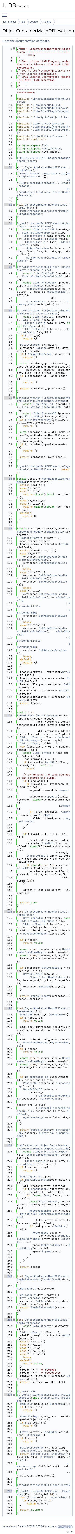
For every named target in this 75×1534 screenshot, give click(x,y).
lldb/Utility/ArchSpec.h (50, 126)
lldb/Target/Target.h (48, 123)
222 (8, 1145)
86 (8, 478)
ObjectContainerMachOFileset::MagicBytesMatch (43, 1321)
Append (46, 1251)
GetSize (59, 1226)
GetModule (57, 1014)
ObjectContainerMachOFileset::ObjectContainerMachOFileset (43, 225)
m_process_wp (35, 301)
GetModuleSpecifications (43, 190)
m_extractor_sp (37, 1077)
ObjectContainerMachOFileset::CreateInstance (43, 312)
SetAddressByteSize (53, 563)
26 (8, 167)
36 (8, 223)
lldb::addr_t (34, 285)
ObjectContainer (38, 248)
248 (8, 1276)
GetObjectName (50, 1245)
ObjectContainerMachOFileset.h (43, 100)
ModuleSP (26, 1014)
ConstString (28, 1416)
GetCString (32, 1435)
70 (8, 398)
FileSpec (29, 326)
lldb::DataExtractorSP (42, 1154)
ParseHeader (38, 1189)
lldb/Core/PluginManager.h (43, 112)
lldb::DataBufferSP (36, 232)
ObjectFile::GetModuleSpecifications (43, 1215)
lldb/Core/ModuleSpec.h (50, 108)
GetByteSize (56, 291)
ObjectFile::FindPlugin (48, 1453)
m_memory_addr (36, 257)
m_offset (46, 1456)
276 (8, 1394)
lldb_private (51, 148)
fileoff (27, 1469)
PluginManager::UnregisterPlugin (44, 211)
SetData (41, 348)
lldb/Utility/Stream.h (49, 136)
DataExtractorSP (32, 1447)
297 (8, 1491)
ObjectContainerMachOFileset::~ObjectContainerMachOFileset (43, 468)
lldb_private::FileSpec (40, 239)
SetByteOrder (48, 556)
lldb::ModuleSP (43, 229)
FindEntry (51, 1432)
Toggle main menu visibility (5, 13)
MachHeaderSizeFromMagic (43, 480)
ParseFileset (26, 715)
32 (8, 204)
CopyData (51, 796)
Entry (47, 1195)
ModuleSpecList (28, 1145)
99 (8, 528)
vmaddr (29, 821)
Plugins (47, 21)
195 (8, 1008)
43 (8, 267)
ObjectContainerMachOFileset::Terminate (43, 206)
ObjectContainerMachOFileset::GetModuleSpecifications (43, 1147)
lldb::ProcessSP (44, 282)
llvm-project (9, 21)
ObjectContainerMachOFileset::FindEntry (43, 1492)
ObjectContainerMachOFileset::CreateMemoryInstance (43, 399)
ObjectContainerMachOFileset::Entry (43, 1485)
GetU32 (64, 544)
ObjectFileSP (26, 1391)
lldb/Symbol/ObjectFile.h (42, 119)
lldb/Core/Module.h (47, 105)
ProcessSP (30, 1083)
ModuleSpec (40, 1232)
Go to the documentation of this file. (26, 41)
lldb (23, 21)
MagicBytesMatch (39, 354)
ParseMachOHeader (29, 531)
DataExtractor (30, 344)
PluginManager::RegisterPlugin (42, 173)
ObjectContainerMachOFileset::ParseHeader (43, 913)
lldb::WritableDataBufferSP (42, 276)
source (34, 21)
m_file (28, 1111)
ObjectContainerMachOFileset (46, 167)
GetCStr (27, 868)
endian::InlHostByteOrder (42, 558)
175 (8, 911)
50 (8, 310)
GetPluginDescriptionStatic (43, 181)
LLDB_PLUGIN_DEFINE (31, 158)
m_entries (46, 1133)
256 (8, 1319)
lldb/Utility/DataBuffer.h (43, 131)
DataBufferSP (31, 320)
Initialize (25, 170)
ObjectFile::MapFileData (47, 977)
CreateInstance (29, 214)
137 (8, 715)
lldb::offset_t (34, 236)
